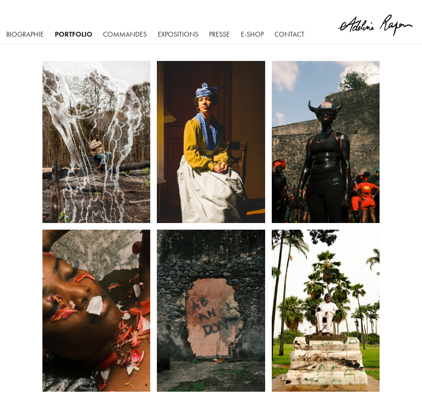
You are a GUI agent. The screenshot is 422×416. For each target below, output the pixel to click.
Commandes (125, 34)
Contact (289, 34)
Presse (219, 34)
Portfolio (73, 34)
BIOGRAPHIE (25, 34)
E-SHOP (252, 34)
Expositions (178, 34)
